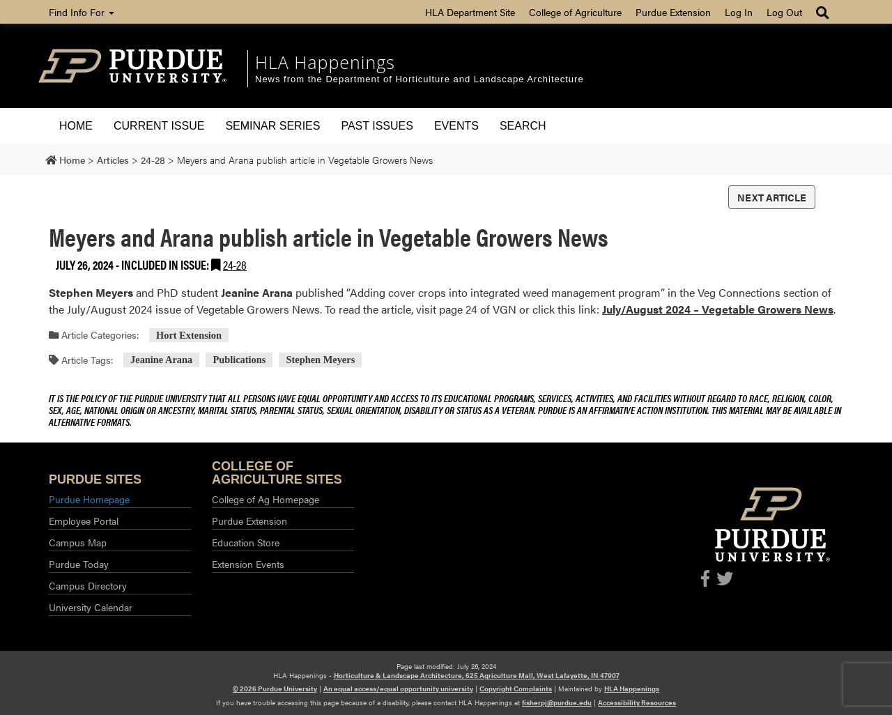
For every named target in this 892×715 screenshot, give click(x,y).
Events (456, 126)
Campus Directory (88, 585)
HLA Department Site (470, 12)
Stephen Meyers (320, 360)
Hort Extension (189, 335)
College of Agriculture (575, 12)
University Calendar (90, 607)
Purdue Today (79, 564)
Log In (739, 12)
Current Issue (159, 126)
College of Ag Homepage (265, 499)
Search (523, 126)
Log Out (784, 12)
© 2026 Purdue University (275, 688)
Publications (239, 360)
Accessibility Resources (637, 702)
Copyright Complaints (515, 688)
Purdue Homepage (89, 499)
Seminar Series (272, 126)
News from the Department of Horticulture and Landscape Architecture (419, 79)
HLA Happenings (325, 62)
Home (76, 126)
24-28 (235, 264)
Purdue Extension (673, 12)
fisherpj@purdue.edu (557, 702)
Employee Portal (83, 521)
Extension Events (248, 564)
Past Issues (377, 126)
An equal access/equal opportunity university (398, 688)
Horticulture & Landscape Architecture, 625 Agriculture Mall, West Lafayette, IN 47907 (477, 675)
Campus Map (78, 542)
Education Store (245, 542)
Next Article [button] (771, 197)
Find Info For (81, 12)
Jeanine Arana (161, 360)
